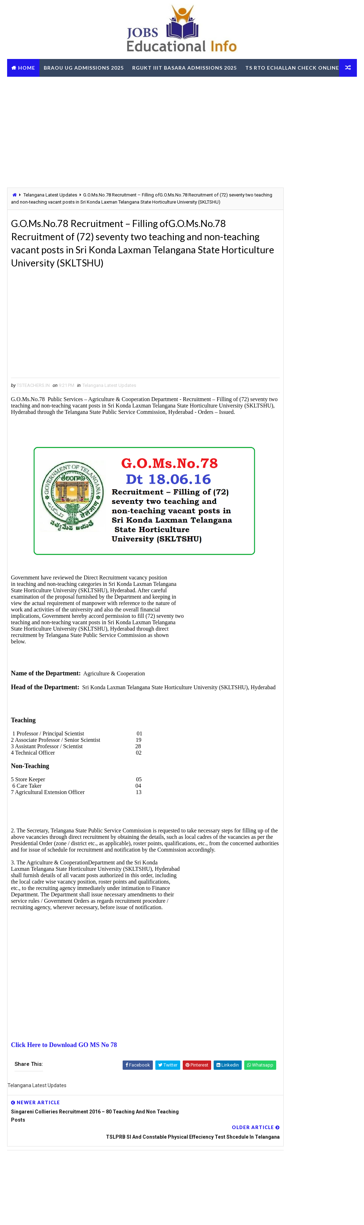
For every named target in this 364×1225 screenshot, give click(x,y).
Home (26, 68)
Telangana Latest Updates (50, 196)
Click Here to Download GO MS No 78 (64, 1097)
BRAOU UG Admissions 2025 (84, 68)
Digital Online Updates (123, 1212)
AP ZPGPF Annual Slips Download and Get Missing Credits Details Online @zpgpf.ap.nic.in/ (299, 795)
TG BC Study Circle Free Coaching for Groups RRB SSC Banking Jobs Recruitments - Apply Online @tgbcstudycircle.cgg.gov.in (302, 581)
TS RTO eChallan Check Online (58, 85)
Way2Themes (46, 1212)
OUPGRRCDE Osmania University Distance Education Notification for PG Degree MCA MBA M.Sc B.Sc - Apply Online (299, 606)
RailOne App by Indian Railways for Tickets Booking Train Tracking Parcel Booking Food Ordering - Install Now (300, 691)
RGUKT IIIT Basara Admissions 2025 (184, 68)
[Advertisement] (182, 132)
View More (347, 856)
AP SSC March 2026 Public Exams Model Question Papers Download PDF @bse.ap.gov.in (297, 632)
